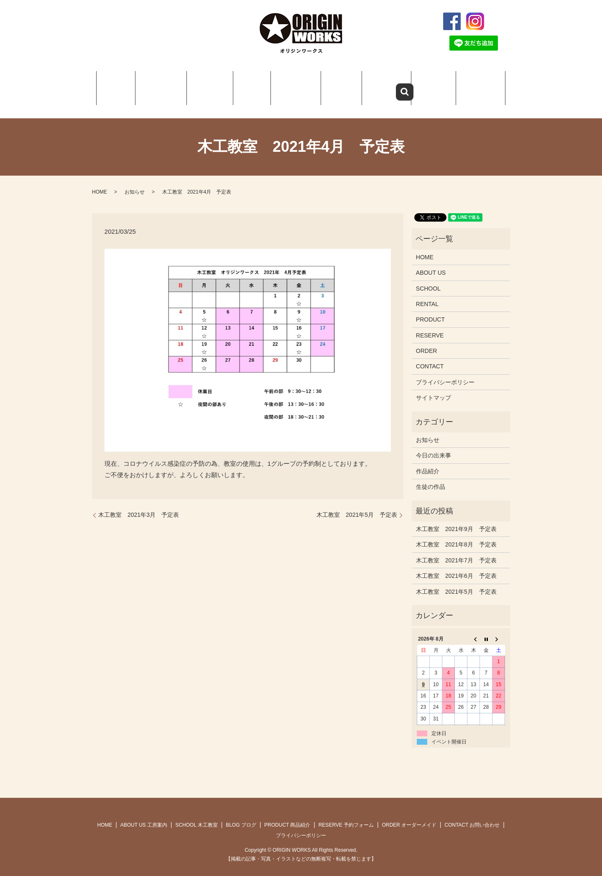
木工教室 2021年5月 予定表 (356, 504)
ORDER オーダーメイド (409, 814)
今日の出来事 (433, 445)
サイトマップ (433, 387)
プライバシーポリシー (445, 371)
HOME (120, 84)
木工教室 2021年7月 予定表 (456, 550)
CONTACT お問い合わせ (472, 814)
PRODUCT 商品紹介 (287, 814)
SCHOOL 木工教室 (196, 814)
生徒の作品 (430, 476)
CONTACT (475, 84)
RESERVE (380, 84)
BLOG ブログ (241, 814)
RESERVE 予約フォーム (346, 814)
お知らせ (135, 181)
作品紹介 (427, 460)
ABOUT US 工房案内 (143, 814)
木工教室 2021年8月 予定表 (456, 534)
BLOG (248, 84)
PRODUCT (289, 84)
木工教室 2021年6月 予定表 (456, 565)
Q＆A (335, 84)
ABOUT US (163, 84)
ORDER (428, 84)
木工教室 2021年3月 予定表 (138, 504)
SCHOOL (210, 84)
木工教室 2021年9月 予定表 (456, 518)
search (501, 21)
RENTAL (427, 293)
